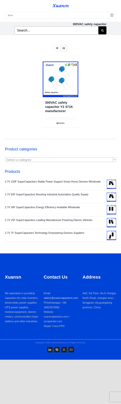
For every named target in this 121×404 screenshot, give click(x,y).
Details (62, 123)
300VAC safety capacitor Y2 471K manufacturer (59, 107)
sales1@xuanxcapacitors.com (61, 298)
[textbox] (60, 160)
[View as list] (63, 48)
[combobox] (60, 159)
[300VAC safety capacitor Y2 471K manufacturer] (60, 79)
